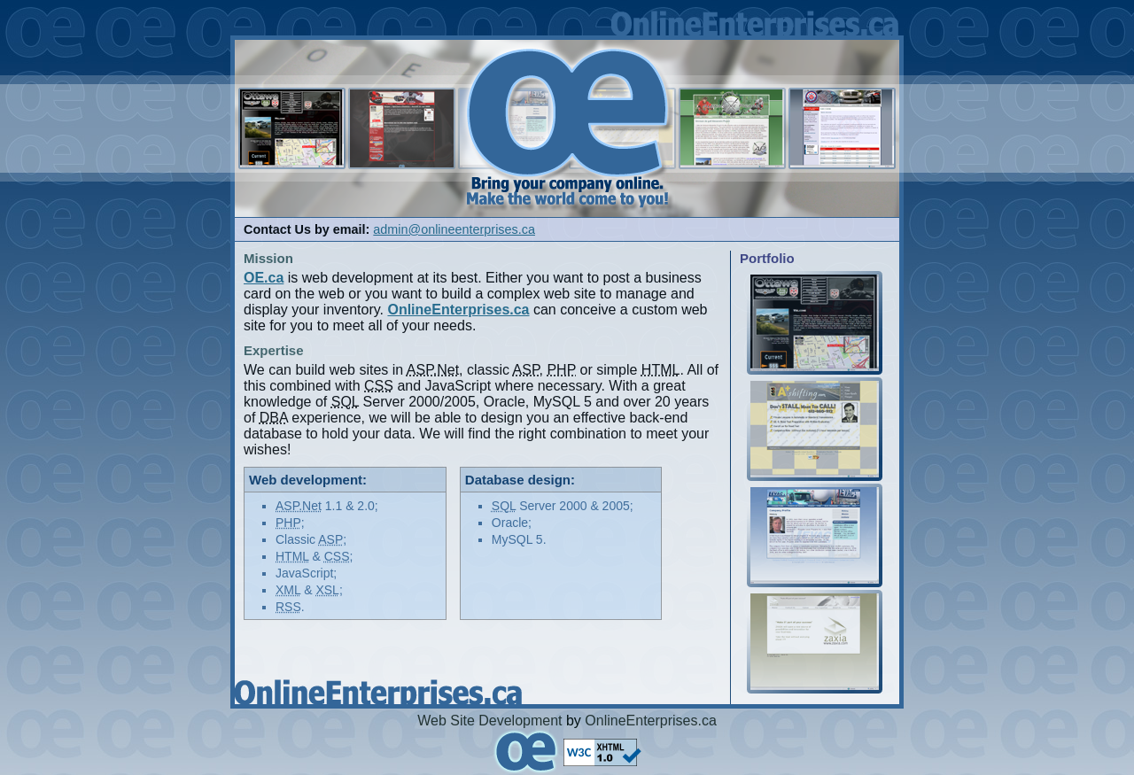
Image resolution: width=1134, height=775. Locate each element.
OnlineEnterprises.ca (651, 720)
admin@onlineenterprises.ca (454, 229)
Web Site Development (489, 720)
